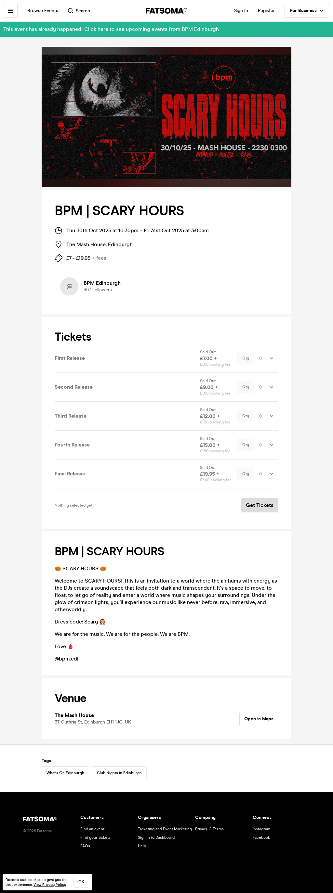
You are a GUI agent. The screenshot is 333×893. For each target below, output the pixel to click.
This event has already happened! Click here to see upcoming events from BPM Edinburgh (111, 29)
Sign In (241, 10)
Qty (245, 358)
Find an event (92, 829)
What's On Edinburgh (65, 773)
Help (142, 846)
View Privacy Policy (49, 885)
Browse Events (42, 10)
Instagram (261, 829)
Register (266, 10)
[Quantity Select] (265, 358)
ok (81, 882)
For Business (307, 11)
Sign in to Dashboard (156, 837)
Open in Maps (258, 719)
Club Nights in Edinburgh (119, 773)
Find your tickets (95, 837)
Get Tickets (259, 505)
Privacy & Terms (209, 829)
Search (79, 11)
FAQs (85, 846)
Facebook (261, 837)
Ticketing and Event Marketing (165, 829)
